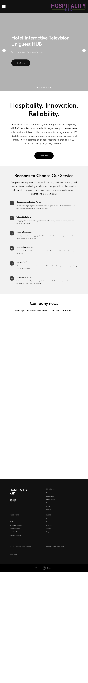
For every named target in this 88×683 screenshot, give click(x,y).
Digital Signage (50, 496)
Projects (48, 519)
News (47, 522)
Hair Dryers (13, 522)
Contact (48, 528)
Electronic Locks (50, 503)
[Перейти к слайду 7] (50, 87)
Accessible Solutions (15, 535)
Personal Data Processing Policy (55, 546)
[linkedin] (14, 500)
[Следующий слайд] (84, 50)
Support (48, 532)
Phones (48, 506)
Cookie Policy (13, 554)
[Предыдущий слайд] (4, 50)
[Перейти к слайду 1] (37, 87)
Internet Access (50, 499)
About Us (48, 525)
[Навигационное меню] (4, 6)
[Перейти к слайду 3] (41, 87)
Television (48, 493)
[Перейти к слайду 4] (44, 87)
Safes (11, 519)
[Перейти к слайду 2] (39, 87)
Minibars (48, 509)
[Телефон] (11, 500)
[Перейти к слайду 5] (46, 87)
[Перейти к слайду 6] (48, 87)
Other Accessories (15, 528)
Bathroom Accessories (16, 525)
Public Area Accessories (16, 532)
